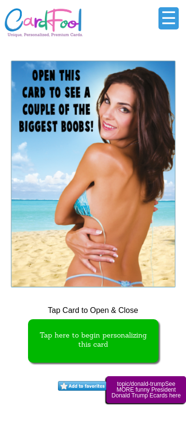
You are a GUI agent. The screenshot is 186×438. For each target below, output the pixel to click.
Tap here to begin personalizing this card (93, 340)
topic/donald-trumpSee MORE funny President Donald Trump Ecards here (146, 390)
